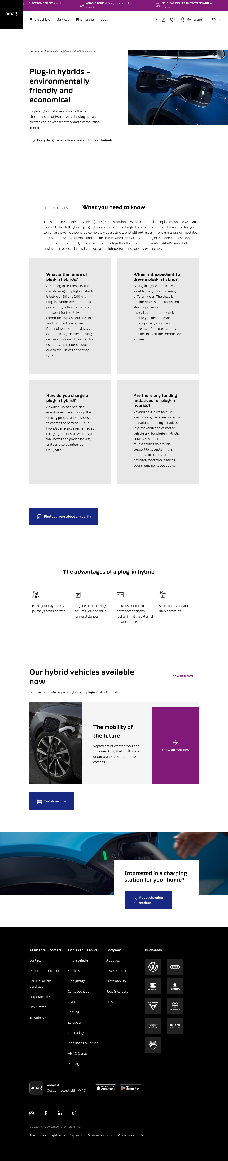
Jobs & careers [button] (117, 991)
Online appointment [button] (44, 971)
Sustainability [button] (116, 981)
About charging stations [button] (147, 900)
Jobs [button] (141, 1135)
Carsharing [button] (76, 1033)
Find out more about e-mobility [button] (64, 516)
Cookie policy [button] (126, 1135)
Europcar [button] (74, 1022)
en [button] (216, 19)
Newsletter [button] (37, 1007)
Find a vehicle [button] (78, 960)
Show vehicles (181, 676)
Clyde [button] (72, 1002)
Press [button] (110, 1002)
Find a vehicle (40, 19)
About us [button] (113, 960)
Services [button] (74, 971)
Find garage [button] (77, 981)
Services (63, 19)
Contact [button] (35, 960)
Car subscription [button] (80, 991)
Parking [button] (73, 1064)
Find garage (85, 19)
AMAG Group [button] (116, 971)
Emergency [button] (37, 1017)
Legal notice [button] (57, 1135)
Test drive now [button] (51, 801)
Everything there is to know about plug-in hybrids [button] (71, 140)
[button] (11, 14)
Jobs (104, 19)
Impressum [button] (77, 1135)
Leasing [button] (73, 1012)
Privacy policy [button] (37, 1135)
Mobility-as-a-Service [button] (83, 1043)
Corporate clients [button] (41, 997)
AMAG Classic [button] (77, 1053)
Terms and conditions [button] (101, 1135)
